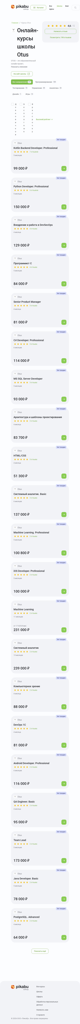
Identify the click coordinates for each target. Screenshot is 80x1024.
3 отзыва (33, 306)
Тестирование (20, 88)
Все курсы (51, 7)
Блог (67, 6)
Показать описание (19, 67)
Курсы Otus (26, 23)
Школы (59, 6)
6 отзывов (34, 190)
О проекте (40, 1015)
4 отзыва (33, 229)
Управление (38, 88)
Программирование (45, 82)
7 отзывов (34, 152)
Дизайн (17, 94)
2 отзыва (33, 536)
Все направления (22, 82)
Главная (15, 23)
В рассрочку (32, 118)
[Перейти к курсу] (63, 168)
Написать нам (42, 1010)
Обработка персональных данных (47, 1003)
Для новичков (15, 119)
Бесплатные (24, 118)
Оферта (39, 997)
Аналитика (55, 88)
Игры (30, 94)
